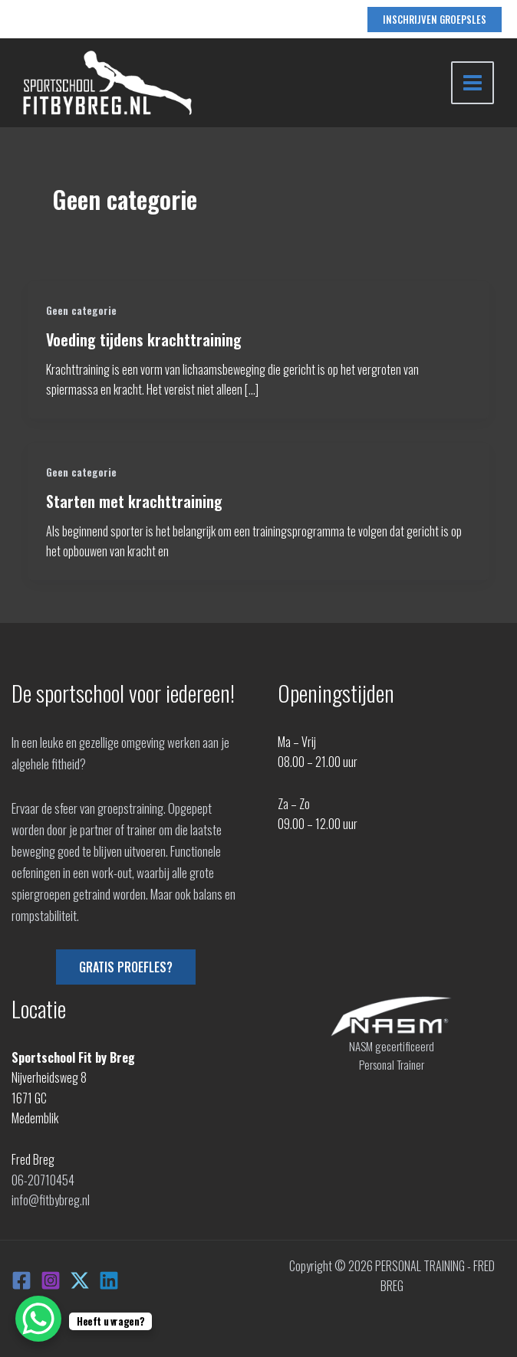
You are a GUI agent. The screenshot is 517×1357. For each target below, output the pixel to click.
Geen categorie (81, 310)
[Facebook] (21, 1280)
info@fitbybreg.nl (51, 1200)
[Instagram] (51, 1280)
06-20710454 (43, 1180)
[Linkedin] (109, 1280)
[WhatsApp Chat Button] (38, 1319)
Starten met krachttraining (134, 501)
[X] (80, 1280)
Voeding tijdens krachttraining (144, 339)
